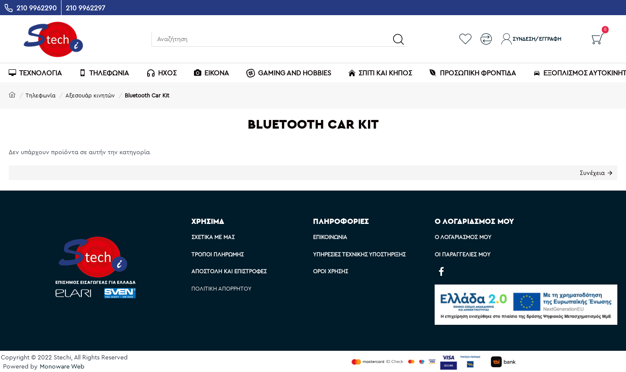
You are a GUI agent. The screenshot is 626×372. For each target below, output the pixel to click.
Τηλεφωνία (40, 95)
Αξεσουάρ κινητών (90, 95)
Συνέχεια (592, 173)
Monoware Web (62, 366)
